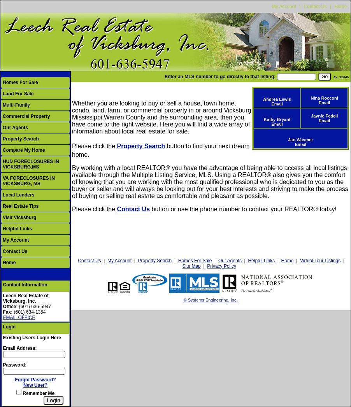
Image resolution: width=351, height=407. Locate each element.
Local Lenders (18, 195)
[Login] (53, 400)
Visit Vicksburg (19, 217)
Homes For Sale (20, 82)
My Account (284, 6)
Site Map (191, 266)
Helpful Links (17, 229)
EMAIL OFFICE (19, 317)
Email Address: (20, 348)
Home (340, 6)
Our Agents (15, 127)
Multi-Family (16, 105)
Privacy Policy (221, 266)
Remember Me (35, 393)
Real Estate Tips (21, 206)
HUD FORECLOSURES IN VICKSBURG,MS (31, 164)
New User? (35, 385)
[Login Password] (34, 371)
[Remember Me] (18, 392)
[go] (324, 77)
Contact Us (315, 6)
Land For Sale (18, 93)
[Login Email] (34, 354)
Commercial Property (26, 116)
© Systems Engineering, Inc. (211, 300)
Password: (15, 365)
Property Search (21, 139)
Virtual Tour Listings (320, 260)
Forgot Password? (35, 379)
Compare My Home (24, 150)
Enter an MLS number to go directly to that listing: (220, 76)
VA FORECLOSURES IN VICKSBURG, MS (29, 180)
